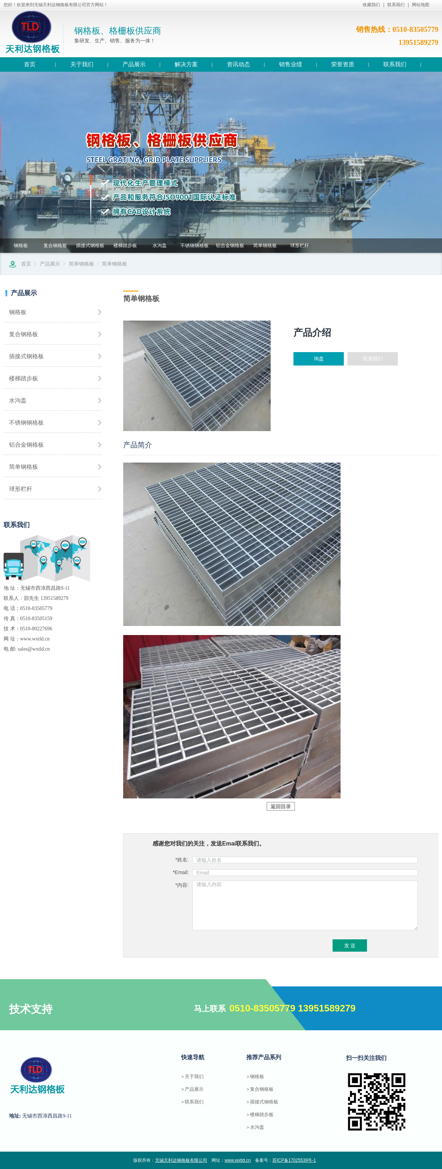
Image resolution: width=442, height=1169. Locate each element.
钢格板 (21, 245)
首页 (26, 264)
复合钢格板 (55, 245)
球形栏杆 (299, 245)
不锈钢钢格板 (194, 245)
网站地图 (420, 4)
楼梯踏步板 (125, 245)
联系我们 (396, 4)
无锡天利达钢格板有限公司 (181, 1160)
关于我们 (194, 1076)
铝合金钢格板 (230, 245)
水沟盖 (160, 245)
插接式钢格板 (90, 245)
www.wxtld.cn (238, 1160)
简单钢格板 (265, 245)
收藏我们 (371, 4)
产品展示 (50, 264)
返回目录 (281, 806)
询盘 (319, 359)
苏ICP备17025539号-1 (294, 1160)
